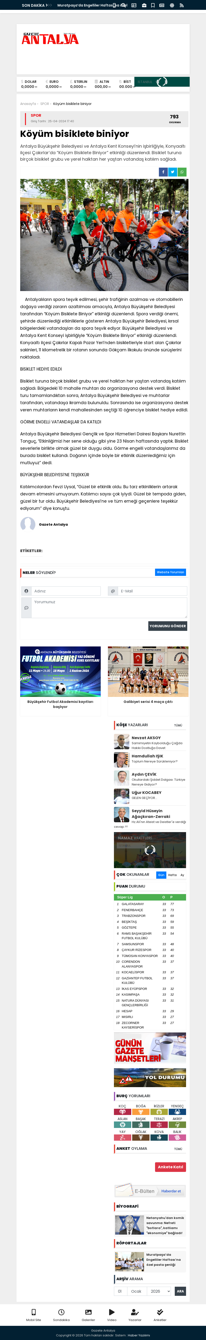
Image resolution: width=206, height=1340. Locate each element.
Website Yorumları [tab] (170, 572)
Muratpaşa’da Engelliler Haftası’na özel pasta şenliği (163, 1259)
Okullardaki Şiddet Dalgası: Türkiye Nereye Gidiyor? (158, 782)
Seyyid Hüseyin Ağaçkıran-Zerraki (151, 813)
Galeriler (88, 1315)
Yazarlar (135, 1315)
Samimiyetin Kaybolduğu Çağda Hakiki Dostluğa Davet (157, 745)
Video (112, 1315)
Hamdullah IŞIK (147, 756)
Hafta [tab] (172, 875)
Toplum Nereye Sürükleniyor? (155, 761)
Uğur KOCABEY (147, 792)
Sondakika (61, 1315)
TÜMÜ (178, 725)
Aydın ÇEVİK (144, 774)
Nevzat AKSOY (146, 738)
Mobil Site (33, 1315)
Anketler (160, 1315)
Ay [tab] (182, 875)
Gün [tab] (161, 875)
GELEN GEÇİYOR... (144, 798)
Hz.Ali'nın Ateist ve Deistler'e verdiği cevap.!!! (150, 824)
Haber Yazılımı (139, 1335)
